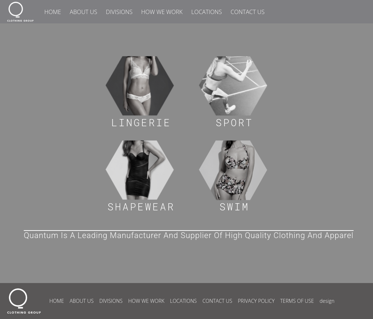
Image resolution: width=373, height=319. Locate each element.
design (327, 300)
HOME (52, 12)
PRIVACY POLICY (256, 300)
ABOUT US (83, 12)
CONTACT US (248, 12)
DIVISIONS (119, 12)
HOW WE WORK (162, 12)
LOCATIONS (206, 12)
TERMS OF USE (297, 300)
